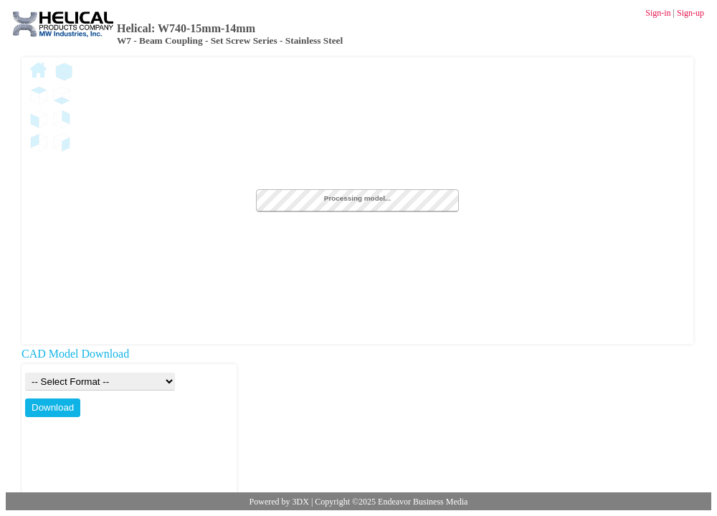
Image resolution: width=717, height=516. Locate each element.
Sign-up (690, 13)
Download (53, 407)
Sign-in (657, 13)
